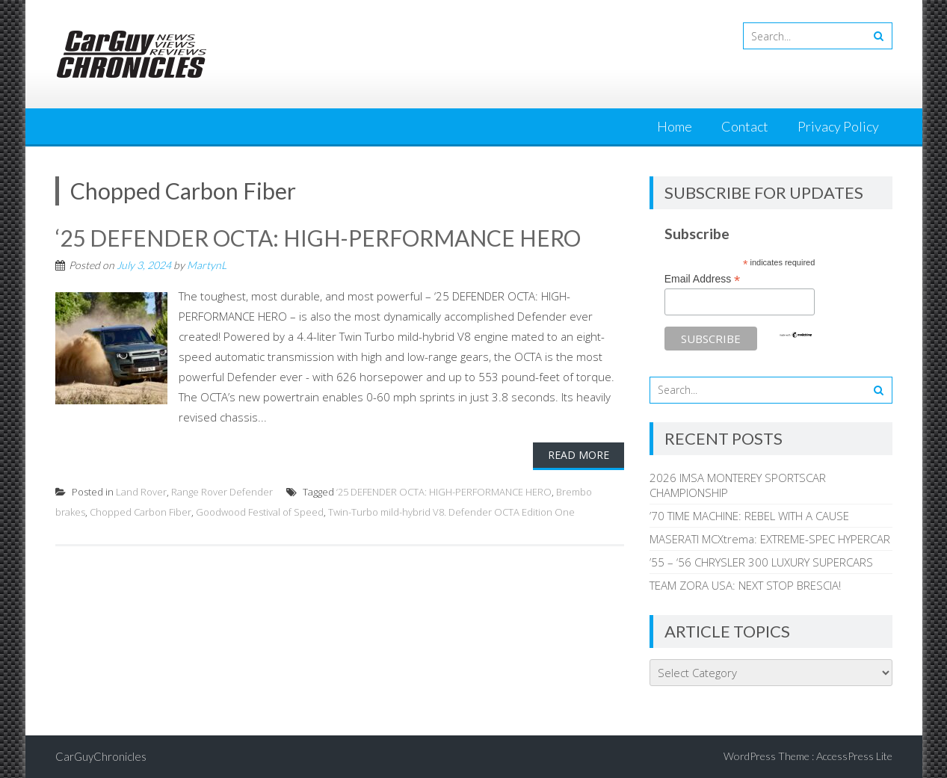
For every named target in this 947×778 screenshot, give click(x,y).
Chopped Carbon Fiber (140, 512)
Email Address (702, 279)
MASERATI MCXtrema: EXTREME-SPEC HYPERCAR (770, 538)
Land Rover (141, 491)
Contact (744, 126)
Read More (578, 455)
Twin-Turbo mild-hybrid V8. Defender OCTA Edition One (451, 512)
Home (674, 126)
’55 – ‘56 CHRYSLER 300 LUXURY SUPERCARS (761, 562)
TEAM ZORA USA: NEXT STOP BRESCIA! (745, 585)
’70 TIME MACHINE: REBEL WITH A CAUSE (749, 515)
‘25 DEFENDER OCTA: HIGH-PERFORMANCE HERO (318, 237)
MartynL (206, 265)
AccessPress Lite (854, 756)
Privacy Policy (838, 126)
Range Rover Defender (222, 491)
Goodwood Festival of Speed (260, 512)
